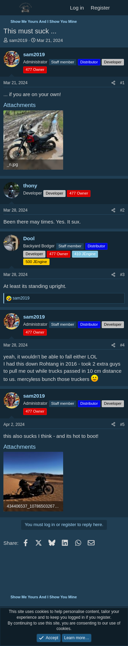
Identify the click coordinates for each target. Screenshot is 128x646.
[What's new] (120, 7)
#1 (122, 82)
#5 (122, 424)
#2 (122, 210)
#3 (122, 274)
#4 (122, 345)
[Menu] (9, 8)
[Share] (113, 83)
